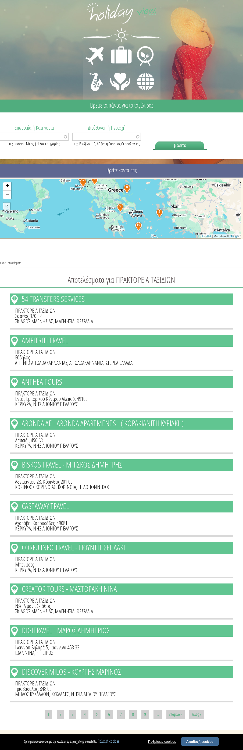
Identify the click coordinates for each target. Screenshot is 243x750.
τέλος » (196, 714)
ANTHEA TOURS (42, 381)
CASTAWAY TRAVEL (45, 506)
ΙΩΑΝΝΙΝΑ (24, 652)
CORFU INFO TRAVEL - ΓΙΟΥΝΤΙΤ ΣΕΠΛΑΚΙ (73, 547)
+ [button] (7, 186)
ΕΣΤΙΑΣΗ (142, 47)
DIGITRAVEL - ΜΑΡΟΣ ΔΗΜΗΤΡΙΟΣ (66, 630)
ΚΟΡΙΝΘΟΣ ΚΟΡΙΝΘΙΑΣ (35, 487)
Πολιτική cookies (108, 741)
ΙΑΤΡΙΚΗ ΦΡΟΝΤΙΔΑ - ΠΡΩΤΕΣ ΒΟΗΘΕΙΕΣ (120, 79)
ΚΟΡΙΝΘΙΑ (67, 487)
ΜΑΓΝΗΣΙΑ (64, 321)
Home (3, 263)
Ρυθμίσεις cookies (162, 742)
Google (234, 236)
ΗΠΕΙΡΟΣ (45, 652)
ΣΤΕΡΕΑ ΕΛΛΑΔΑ (119, 362)
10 (14, 671)
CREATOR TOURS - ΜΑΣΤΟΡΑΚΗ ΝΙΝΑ (69, 588)
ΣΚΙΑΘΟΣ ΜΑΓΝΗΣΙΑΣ (34, 321)
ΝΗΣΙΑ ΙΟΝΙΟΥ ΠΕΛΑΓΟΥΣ (55, 404)
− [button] (7, 195)
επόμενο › (175, 714)
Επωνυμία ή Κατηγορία (34, 127)
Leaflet (206, 236)
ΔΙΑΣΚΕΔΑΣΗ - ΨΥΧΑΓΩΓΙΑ (95, 75)
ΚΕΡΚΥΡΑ (23, 404)
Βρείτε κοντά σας (121, 170)
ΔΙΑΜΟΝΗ (118, 47)
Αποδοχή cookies (199, 742)
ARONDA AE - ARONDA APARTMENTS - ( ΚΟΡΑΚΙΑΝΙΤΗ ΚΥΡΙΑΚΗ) (103, 423)
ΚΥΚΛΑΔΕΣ (60, 694)
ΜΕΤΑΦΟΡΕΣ (95, 47)
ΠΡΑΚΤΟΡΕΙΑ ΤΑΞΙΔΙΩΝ (35, 310)
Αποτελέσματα (14, 263)
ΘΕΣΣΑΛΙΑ (85, 321)
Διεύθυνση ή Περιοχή (106, 127)
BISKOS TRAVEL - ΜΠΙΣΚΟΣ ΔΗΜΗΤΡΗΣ (72, 464)
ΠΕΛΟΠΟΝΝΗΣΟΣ (94, 487)
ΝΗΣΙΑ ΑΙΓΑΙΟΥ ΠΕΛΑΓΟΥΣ (93, 694)
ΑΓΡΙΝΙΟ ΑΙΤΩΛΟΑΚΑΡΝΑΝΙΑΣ (41, 362)
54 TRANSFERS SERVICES (53, 298)
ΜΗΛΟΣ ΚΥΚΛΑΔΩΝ (32, 694)
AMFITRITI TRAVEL (45, 340)
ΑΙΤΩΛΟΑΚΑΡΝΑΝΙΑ (86, 362)
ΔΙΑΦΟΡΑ (143, 71)
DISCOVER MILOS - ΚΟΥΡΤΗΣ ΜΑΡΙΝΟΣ (71, 671)
